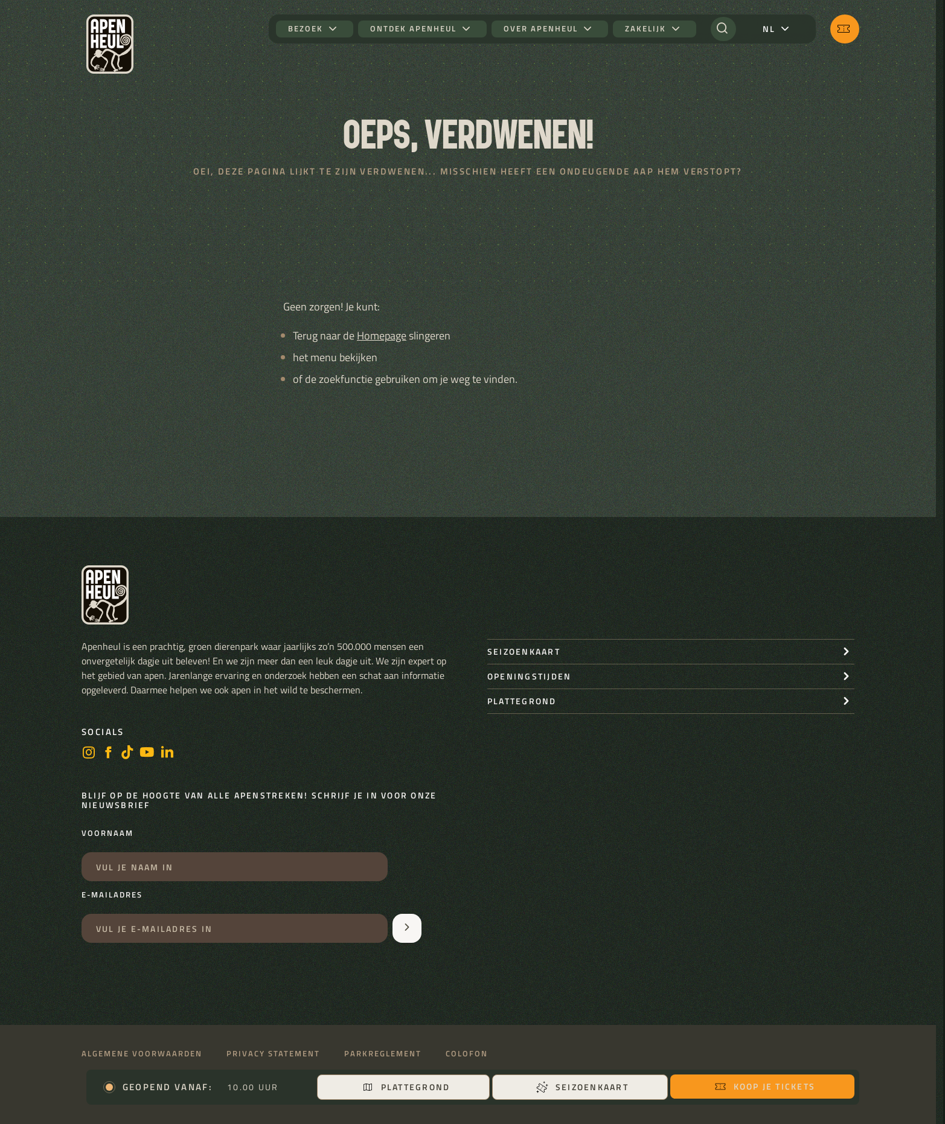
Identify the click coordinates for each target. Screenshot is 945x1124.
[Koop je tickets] (844, 28)
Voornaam (107, 833)
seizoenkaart (523, 651)
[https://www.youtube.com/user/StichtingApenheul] (147, 753)
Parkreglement (382, 1053)
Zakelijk (645, 28)
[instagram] (89, 753)
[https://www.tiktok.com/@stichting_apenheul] (127, 753)
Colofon (467, 1053)
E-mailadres (112, 895)
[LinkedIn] (167, 753)
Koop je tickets (765, 1086)
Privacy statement (273, 1053)
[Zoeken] (723, 29)
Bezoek (305, 28)
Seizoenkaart (582, 1087)
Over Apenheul (541, 28)
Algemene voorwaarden (142, 1053)
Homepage (381, 335)
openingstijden (529, 676)
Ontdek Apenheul (413, 28)
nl (769, 28)
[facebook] (108, 753)
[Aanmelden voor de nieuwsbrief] (406, 928)
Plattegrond (406, 1087)
